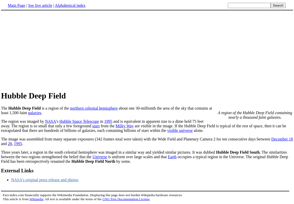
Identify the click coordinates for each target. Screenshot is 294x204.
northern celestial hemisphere (93, 108)
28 (10, 143)
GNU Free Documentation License (125, 199)
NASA (50, 121)
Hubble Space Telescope (79, 121)
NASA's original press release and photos (45, 180)
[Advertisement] (43, 50)
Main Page (16, 5)
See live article (40, 5)
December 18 (282, 139)
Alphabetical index (70, 5)
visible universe (180, 130)
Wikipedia (36, 199)
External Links (17, 170)
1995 (108, 121)
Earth (172, 157)
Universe (99, 157)
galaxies (34, 113)
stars (96, 126)
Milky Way (124, 126)
